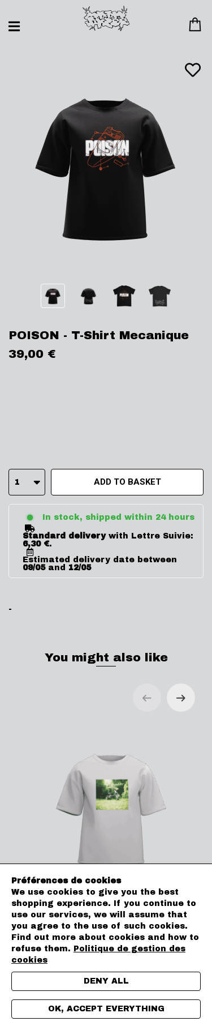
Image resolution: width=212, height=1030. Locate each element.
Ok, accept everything (106, 1009)
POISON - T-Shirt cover (111, 820)
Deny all (106, 981)
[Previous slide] (147, 697)
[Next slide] (181, 697)
